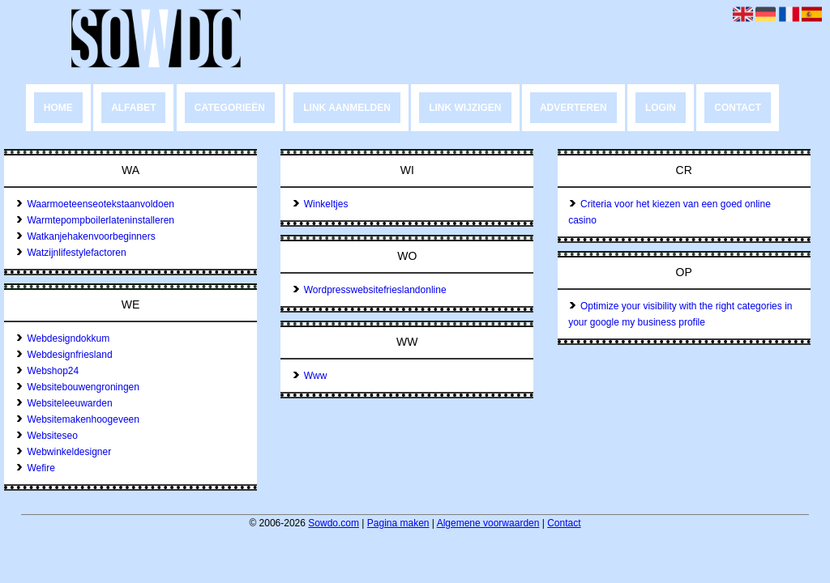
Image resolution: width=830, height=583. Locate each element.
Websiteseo (46, 435)
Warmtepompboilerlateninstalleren (95, 220)
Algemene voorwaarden (488, 523)
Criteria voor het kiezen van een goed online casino (669, 212)
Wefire (35, 468)
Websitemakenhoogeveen (77, 419)
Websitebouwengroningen (77, 387)
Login (660, 107)
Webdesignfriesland (64, 354)
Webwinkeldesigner (63, 451)
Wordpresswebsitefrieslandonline (369, 290)
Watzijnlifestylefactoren (70, 252)
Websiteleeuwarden (64, 403)
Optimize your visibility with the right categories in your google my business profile (680, 314)
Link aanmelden (347, 107)
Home (58, 107)
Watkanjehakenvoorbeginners (85, 236)
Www (309, 375)
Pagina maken (398, 523)
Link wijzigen (465, 107)
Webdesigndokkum (62, 338)
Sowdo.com (333, 523)
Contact (737, 107)
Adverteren (573, 107)
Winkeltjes (320, 204)
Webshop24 (47, 371)
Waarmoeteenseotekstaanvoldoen (95, 204)
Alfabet (133, 107)
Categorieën (230, 107)
